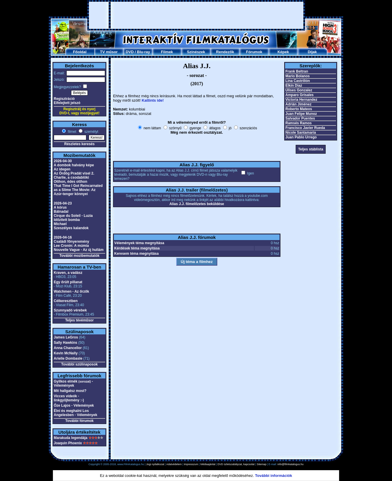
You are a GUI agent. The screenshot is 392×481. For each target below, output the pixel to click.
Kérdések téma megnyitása (137, 248)
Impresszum (191, 464)
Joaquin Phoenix (68, 443)
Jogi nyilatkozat (155, 464)
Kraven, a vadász (68, 273)
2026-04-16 (63, 237)
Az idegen (62, 169)
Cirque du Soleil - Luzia (73, 216)
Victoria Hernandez (301, 100)
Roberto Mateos (298, 109)
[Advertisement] (196, 15)
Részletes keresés (79, 144)
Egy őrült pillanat (68, 282)
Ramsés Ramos (298, 123)
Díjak (312, 52)
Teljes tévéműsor (79, 320)
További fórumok (79, 421)
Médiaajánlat (207, 464)
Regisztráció (64, 99)
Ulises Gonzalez (298, 90)
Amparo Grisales (299, 95)
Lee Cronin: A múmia (71, 246)
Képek (283, 52)
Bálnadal (61, 212)
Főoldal (79, 52)
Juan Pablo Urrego (301, 137)
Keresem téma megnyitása (136, 254)
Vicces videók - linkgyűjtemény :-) (69, 398)
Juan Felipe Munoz (301, 114)
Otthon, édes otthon (70, 182)
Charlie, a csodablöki (71, 177)
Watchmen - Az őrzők (71, 291)
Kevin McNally (66, 353)
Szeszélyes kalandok (71, 228)
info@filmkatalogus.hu (290, 464)
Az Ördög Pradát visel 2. (74, 173)
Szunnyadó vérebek (70, 310)
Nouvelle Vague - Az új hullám (79, 250)
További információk (273, 475)
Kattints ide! (153, 100)
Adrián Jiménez (298, 104)
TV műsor (109, 52)
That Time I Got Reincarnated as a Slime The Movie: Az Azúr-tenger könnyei (78, 190)
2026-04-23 (63, 203)
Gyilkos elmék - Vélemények (73, 383)
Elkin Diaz (293, 85)
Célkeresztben (66, 301)
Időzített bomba (67, 220)
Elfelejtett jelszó (67, 103)
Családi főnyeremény (71, 241)
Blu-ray (143, 52)
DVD (130, 52)
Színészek (196, 52)
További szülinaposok (79, 364)
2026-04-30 (63, 161)
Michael (60, 224)
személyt (90, 132)
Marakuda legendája (71, 438)
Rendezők (225, 52)
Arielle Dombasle (68, 358)
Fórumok (254, 52)
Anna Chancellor (68, 348)
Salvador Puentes (300, 118)
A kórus (60, 207)
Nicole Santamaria (300, 132)
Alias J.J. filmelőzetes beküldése (196, 204)
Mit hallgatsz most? (70, 391)
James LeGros (66, 337)
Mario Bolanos (297, 76)
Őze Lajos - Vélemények (74, 405)
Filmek (167, 52)
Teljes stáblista (310, 149)
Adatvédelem (174, 464)
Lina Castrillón (297, 81)
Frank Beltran (296, 71)
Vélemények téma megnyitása (139, 243)
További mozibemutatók (79, 256)
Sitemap (261, 464)
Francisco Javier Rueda (305, 128)
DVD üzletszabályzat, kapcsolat (236, 464)
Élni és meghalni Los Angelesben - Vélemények (75, 413)
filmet (71, 132)
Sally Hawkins (65, 343)
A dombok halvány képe (74, 165)
